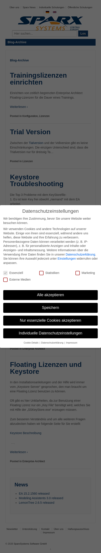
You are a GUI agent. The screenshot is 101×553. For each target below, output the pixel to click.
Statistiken (49, 273)
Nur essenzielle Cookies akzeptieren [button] (50, 320)
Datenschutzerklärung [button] (52, 342)
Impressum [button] (71, 342)
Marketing (85, 273)
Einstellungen (67, 258)
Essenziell (13, 273)
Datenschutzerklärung (80, 254)
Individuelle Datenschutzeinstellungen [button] (50, 333)
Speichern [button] (50, 307)
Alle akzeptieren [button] (50, 295)
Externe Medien (17, 280)
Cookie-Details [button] (31, 342)
